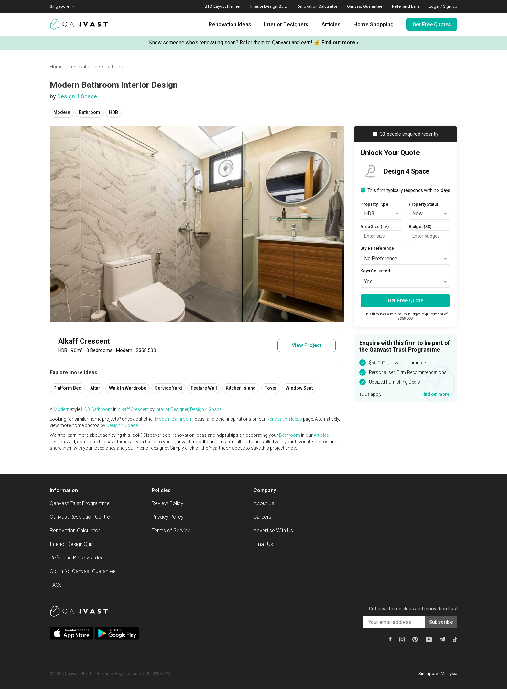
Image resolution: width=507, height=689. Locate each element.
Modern (61, 112)
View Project (306, 345)
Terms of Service (171, 530)
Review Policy (167, 503)
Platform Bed (67, 387)
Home (56, 66)
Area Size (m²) (375, 226)
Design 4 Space (77, 96)
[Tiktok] (455, 639)
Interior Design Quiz (268, 6)
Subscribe (441, 622)
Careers (262, 517)
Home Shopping (373, 24)
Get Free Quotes (432, 24)
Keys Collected (375, 270)
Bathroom (89, 112)
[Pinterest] (415, 639)
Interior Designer (172, 409)
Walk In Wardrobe (127, 387)
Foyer (270, 387)
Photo (118, 66)
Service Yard (168, 387)
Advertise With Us (273, 530)
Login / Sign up (443, 6)
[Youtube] (429, 639)
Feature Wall (204, 387)
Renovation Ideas (230, 24)
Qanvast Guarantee (364, 6)
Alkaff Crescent (133, 409)
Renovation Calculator (317, 6)
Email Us (263, 544)
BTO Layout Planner (223, 6)
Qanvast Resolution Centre (80, 517)
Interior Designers (286, 24)
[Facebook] (390, 639)
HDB (113, 112)
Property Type (374, 204)
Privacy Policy (168, 517)
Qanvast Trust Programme (80, 503)
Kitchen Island (241, 387)
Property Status (424, 204)
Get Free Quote (405, 301)
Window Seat (299, 387)
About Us (263, 503)
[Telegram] (442, 639)
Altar (95, 387)
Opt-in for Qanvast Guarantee (83, 571)
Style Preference (377, 248)
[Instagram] (402, 639)
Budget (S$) (420, 226)
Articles (330, 24)
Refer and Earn (405, 6)
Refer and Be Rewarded (77, 558)
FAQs (56, 585)
